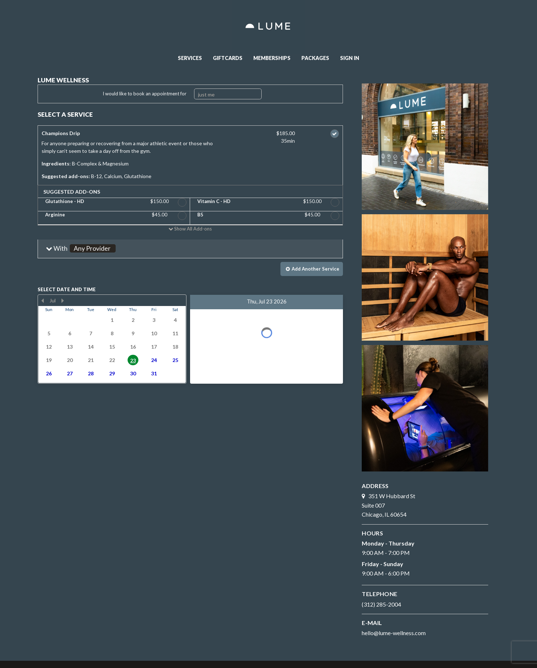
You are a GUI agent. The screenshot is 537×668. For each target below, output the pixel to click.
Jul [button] (53, 300)
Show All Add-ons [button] (192, 229)
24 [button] (154, 360)
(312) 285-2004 (381, 604)
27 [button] (70, 373)
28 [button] (91, 373)
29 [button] (112, 373)
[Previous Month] (43, 301)
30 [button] (133, 373)
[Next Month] (63, 301)
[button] (190, 249)
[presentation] (112, 339)
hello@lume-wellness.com (394, 632)
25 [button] (175, 360)
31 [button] (154, 373)
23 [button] (133, 360)
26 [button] (49, 373)
